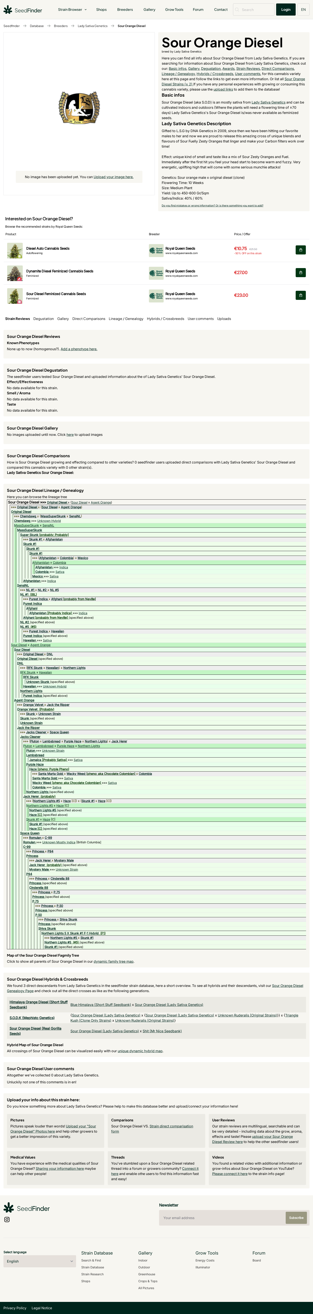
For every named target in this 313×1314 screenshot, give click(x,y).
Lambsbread (51, 741)
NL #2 (42, 590)
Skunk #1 (35, 539)
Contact (221, 9)
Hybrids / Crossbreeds (215, 74)
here (70, 434)
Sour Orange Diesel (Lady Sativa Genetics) (169, 1004)
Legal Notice (42, 1308)
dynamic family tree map (114, 961)
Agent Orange (101, 502)
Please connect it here (230, 1174)
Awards (228, 68)
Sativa (59, 572)
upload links (223, 89)
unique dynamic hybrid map (140, 1051)
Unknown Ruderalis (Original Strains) (247, 1015)
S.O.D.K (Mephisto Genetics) (32, 1018)
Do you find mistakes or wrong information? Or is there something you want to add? (212, 205)
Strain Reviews (248, 68)
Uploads (224, 318)
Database (37, 26)
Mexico (83, 558)
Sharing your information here (60, 1168)
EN (303, 9)
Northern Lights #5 (46, 801)
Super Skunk (29, 535)
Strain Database (92, 1267)
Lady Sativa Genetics (93, 26)
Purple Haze (72, 741)
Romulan (35, 837)
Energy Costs (205, 1260)
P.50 (60, 906)
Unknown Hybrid (49, 521)
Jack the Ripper (58, 705)
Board (257, 1260)
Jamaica (35, 760)
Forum (198, 9)
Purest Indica (38, 599)
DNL (50, 654)
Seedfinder (11, 26)
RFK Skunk (34, 668)
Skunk (30, 714)
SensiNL (75, 516)
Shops (101, 9)
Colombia (66, 558)
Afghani (56, 599)
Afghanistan (54, 539)
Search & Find (91, 1260)
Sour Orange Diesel (132, 26)
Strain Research (92, 1274)
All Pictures (146, 1288)
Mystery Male (64, 860)
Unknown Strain (49, 714)
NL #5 (54, 590)
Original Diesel (57, 502)
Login (285, 9)
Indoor (142, 1260)
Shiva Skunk (68, 919)
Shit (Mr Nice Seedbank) (162, 1031)
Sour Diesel (79, 502)
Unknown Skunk (37, 682)
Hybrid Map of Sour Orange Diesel (35, 1044)
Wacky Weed (76, 773)
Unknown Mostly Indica (58, 842)
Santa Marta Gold (50, 773)
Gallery (149, 9)
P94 (50, 851)
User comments (247, 74)
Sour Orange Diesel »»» (27, 502)
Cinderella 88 (60, 878)
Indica (63, 567)
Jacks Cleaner (36, 732)
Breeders (125, 9)
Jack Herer (119, 741)
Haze (33, 769)
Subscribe (296, 1218)
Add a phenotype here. (79, 349)
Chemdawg (28, 516)
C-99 (48, 837)
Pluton (34, 741)
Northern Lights (74, 668)
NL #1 (30, 590)
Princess (38, 851)
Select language (14, 1252)
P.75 (57, 892)
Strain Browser (72, 9)
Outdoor (144, 1267)
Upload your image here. (114, 177)
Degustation (211, 68)
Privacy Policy (14, 1308)
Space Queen (59, 732)
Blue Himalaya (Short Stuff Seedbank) (100, 1004)
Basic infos (177, 68)
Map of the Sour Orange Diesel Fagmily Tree (43, 955)
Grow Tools (174, 9)
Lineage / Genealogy (178, 74)
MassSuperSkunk (53, 516)
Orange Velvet (33, 705)
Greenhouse (146, 1274)
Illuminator (203, 1267)
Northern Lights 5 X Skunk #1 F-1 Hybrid (70, 933)
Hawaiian (57, 631)
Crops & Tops (147, 1281)
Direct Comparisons (278, 68)
